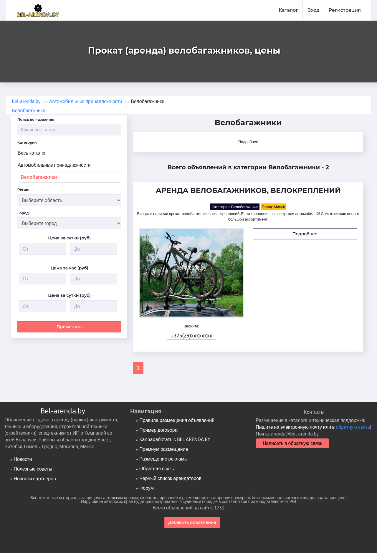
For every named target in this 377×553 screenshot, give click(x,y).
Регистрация (345, 10)
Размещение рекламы (163, 458)
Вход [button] (313, 10)
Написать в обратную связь (293, 443)
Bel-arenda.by (62, 411)
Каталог (288, 10)
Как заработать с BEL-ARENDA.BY (174, 439)
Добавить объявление (192, 522)
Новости (23, 459)
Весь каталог (32, 152)
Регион (24, 190)
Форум (146, 488)
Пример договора (158, 430)
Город (23, 213)
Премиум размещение (163, 449)
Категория (27, 142)
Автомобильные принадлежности (54, 165)
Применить (69, 326)
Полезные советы (33, 468)
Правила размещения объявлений (176, 420)
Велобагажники (39, 177)
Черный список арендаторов (170, 478)
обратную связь (353, 427)
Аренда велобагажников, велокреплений (248, 191)
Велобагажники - (30, 110)
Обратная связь (156, 468)
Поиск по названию (35, 119)
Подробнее (248, 142)
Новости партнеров (35, 478)
